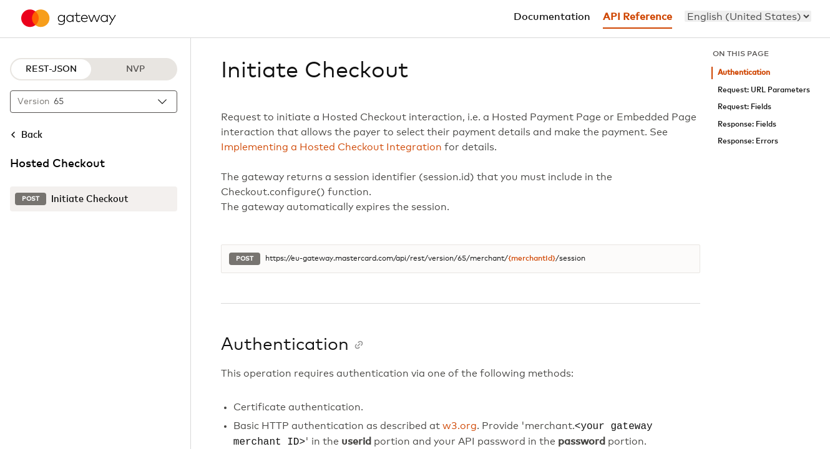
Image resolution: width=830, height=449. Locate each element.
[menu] (748, 16)
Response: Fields (747, 124)
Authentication (744, 73)
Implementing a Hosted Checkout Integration (331, 147)
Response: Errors (748, 141)
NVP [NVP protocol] (135, 69)
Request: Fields (744, 107)
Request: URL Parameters (764, 90)
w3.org (459, 427)
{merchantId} (531, 259)
